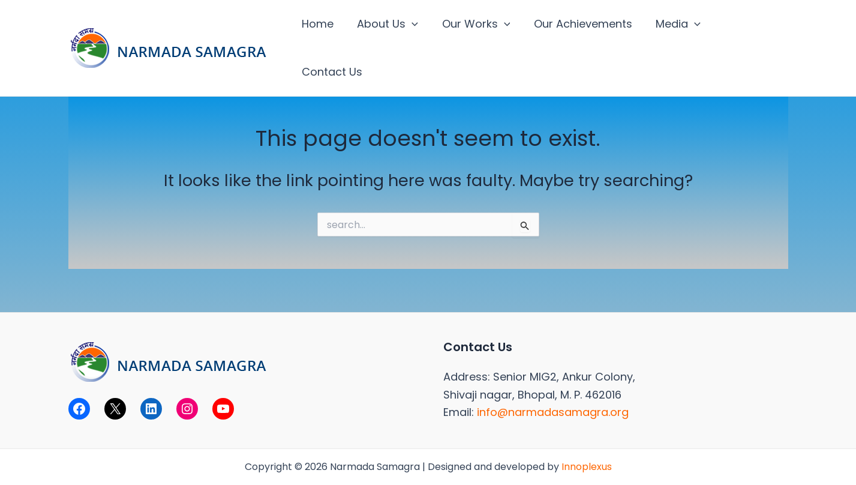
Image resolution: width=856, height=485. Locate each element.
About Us (388, 24)
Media (672, 24)
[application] (412, 24)
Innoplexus (586, 467)
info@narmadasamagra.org (553, 412)
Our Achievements (579, 23)
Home (320, 23)
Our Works (474, 24)
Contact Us (747, 23)
